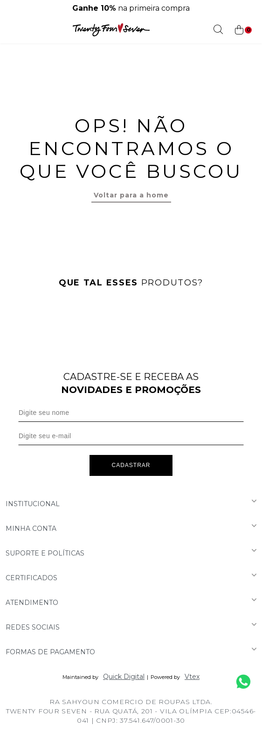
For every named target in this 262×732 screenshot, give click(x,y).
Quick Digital (124, 676)
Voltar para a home (131, 195)
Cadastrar (130, 465)
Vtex (192, 676)
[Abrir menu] (10, 30)
